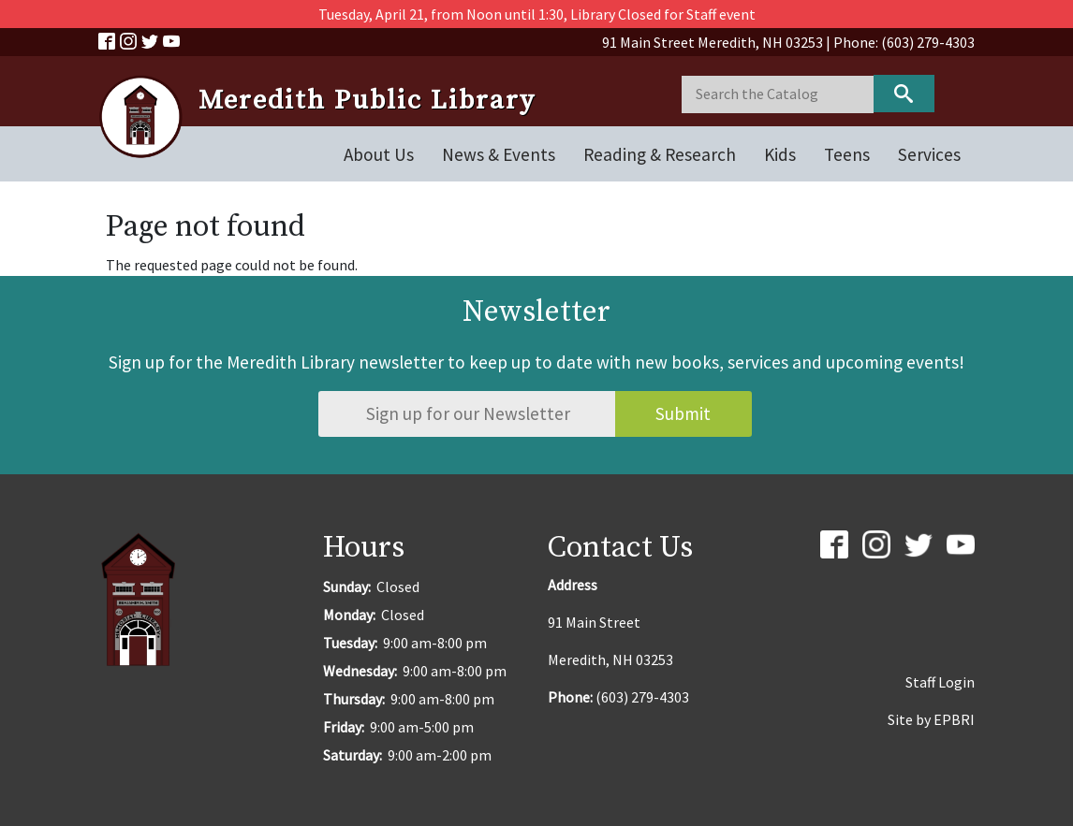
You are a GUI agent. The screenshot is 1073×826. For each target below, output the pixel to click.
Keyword (904, 93)
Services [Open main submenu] (929, 154)
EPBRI (954, 719)
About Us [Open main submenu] (379, 154)
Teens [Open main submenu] (847, 154)
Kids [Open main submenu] (780, 154)
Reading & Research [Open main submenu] (659, 154)
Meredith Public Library (367, 101)
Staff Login (940, 682)
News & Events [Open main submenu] (498, 154)
